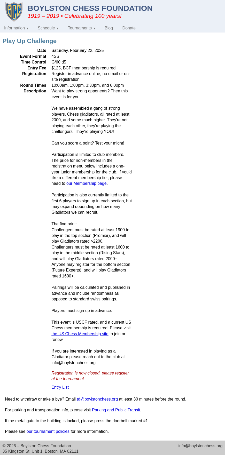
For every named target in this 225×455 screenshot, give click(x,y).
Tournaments (80, 28)
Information (14, 28)
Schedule (46, 28)
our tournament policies (48, 431)
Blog (109, 28)
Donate (129, 28)
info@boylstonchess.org (200, 446)
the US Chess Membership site (79, 334)
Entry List (60, 387)
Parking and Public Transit (116, 410)
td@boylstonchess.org (97, 399)
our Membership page (86, 183)
